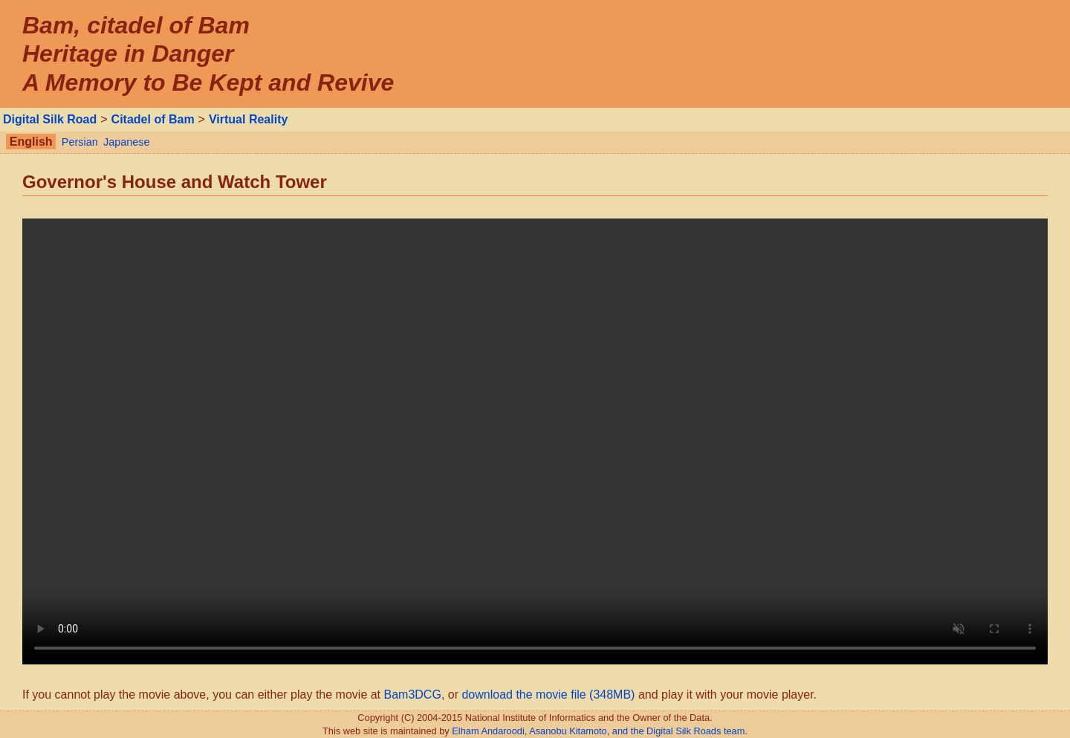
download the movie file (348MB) (548, 694)
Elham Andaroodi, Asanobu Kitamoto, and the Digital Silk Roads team (598, 731)
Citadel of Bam (153, 119)
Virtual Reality (248, 119)
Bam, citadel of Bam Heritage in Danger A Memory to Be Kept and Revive (208, 54)
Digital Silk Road (50, 119)
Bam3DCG (412, 694)
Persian (80, 142)
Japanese (126, 142)
